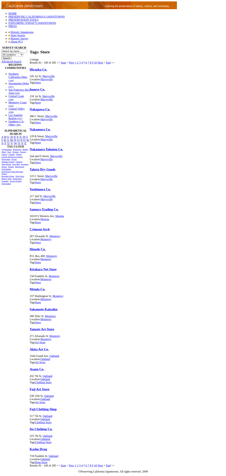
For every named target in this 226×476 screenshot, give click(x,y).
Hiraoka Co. (38, 69)
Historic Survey (19, 38)
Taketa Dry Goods (42, 169)
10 (95, 62)
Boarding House (8, 176)
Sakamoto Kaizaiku (43, 309)
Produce (16, 152)
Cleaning (5, 181)
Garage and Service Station (12, 157)
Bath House (19, 167)
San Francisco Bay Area (19, 91)
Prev (71, 62)
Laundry (11, 154)
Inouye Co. (37, 89)
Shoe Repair (6, 164)
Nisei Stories (18, 35)
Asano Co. (37, 369)
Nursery (23, 152)
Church (4, 154)
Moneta (59, 216)
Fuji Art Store (39, 389)
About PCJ (16, 41)
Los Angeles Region (15, 117)
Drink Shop (17, 179)
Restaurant (17, 149)
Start (63, 62)
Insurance (25, 164)
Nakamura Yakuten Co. (46, 149)
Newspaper (6, 159)
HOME (12, 13)
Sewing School (16, 181)
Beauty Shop (7, 179)
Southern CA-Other (16, 123)
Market (25, 149)
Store (9, 152)
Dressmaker (6, 184)
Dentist (11, 167)
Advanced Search (11, 61)
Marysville (48, 76)
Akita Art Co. (39, 349)
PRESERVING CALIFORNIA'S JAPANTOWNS (36, 16)
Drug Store (20, 176)
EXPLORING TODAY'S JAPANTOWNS (32, 22)
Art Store (40, 342)
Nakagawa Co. (40, 109)
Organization (7, 149)
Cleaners (19, 162)
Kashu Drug (38, 449)
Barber (19, 154)
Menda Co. (37, 289)
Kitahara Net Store (43, 269)
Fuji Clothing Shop (43, 409)
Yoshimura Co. (40, 189)
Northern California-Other (17, 77)
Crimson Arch (40, 229)
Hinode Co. (38, 249)
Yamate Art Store (42, 329)
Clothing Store (43, 382)
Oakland (54, 355)
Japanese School (8, 162)
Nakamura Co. (40, 129)
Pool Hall (16, 164)
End (108, 62)
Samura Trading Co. (44, 209)
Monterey (54, 236)
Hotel (4, 152)
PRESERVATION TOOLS (23, 19)
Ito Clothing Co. (41, 429)
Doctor (4, 167)
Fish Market (6, 169)
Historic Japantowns (22, 32)
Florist (14, 159)
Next (100, 62)
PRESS (12, 26)
